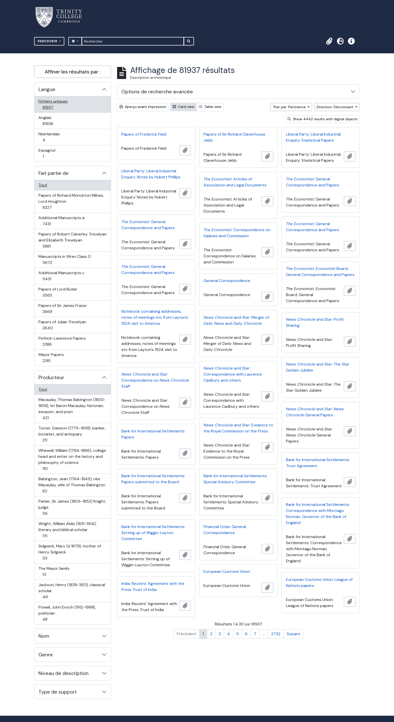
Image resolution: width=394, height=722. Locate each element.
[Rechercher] (133, 41)
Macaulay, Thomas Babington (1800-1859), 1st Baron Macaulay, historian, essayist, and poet (72, 408)
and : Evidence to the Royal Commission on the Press (238, 428)
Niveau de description (63, 673)
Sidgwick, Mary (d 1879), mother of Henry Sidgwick (69, 552)
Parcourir (48, 41)
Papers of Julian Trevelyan (62, 325)
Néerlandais (49, 137)
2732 (275, 633)
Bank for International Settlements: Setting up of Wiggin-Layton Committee (153, 532)
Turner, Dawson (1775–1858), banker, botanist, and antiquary (72, 434)
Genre (45, 654)
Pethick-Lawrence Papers (62, 341)
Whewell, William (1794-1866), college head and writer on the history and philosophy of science (72, 459)
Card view (183, 106)
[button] (329, 41)
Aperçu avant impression (142, 106)
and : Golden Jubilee (317, 367)
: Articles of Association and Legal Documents (235, 182)
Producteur (51, 377)
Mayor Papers (52, 357)
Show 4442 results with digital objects (322, 119)
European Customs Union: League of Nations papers (319, 582)
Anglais (53, 120)
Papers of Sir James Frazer (62, 308)
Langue (46, 89)
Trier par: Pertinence (290, 107)
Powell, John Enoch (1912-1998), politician (67, 613)
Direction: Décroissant (335, 107)
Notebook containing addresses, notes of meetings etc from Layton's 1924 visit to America (154, 317)
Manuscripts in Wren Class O (64, 259)
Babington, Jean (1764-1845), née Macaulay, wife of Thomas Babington (71, 485)
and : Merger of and (236, 320)
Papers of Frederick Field (143, 134)
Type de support (57, 692)
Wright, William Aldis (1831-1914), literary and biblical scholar (67, 529)
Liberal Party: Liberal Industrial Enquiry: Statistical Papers (313, 137)
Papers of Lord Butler (57, 292)
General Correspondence (227, 280)
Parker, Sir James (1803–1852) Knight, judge (72, 507)
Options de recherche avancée (157, 91)
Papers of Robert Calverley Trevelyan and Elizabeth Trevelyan (72, 240)
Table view (210, 106)
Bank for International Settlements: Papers (153, 434)
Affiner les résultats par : (73, 71)
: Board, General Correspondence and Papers (320, 271)
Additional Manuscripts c (61, 276)
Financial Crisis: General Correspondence (225, 529)
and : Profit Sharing (315, 322)
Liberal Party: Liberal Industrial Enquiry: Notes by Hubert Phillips (150, 174)
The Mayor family (54, 571)
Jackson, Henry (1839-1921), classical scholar (71, 591)
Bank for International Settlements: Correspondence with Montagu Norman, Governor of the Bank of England (318, 513)
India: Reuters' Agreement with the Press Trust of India (152, 586)
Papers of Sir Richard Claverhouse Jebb (234, 137)
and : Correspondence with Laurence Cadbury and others (233, 374)
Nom (43, 636)
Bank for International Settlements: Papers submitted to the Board (153, 479)
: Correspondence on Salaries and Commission (237, 232)
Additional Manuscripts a (61, 221)
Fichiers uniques (53, 104)
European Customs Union (227, 571)
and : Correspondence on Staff (155, 380)
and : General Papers (315, 412)
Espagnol (48, 153)
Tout (42, 185)
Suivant (293, 633)
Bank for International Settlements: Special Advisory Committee (235, 479)
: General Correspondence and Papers (312, 182)
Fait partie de (53, 173)
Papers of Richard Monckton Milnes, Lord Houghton (71, 201)
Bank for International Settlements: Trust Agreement (318, 462)
